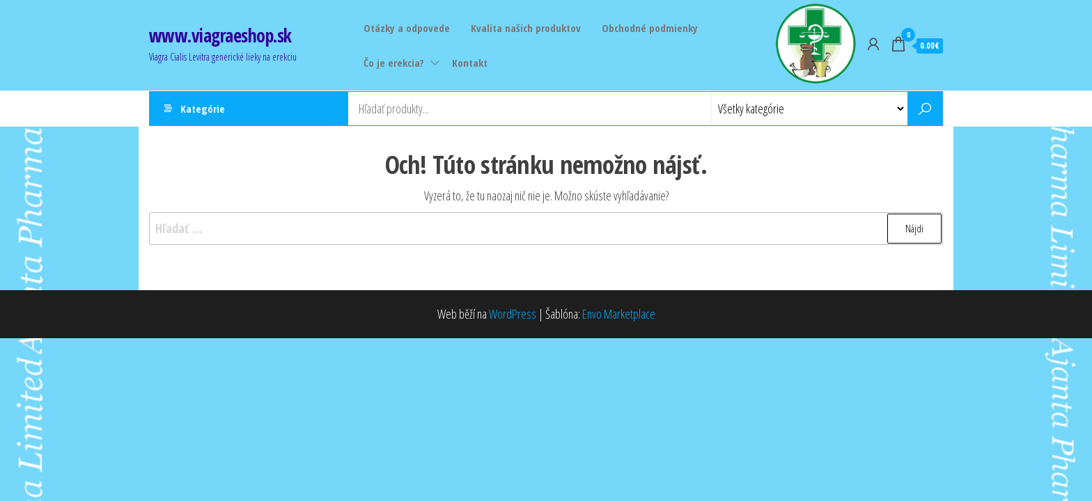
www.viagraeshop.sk (220, 35)
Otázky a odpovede (407, 28)
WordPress (512, 313)
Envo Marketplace (618, 313)
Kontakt (470, 63)
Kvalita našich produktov (526, 28)
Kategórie (202, 109)
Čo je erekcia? (394, 63)
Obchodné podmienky (650, 28)
